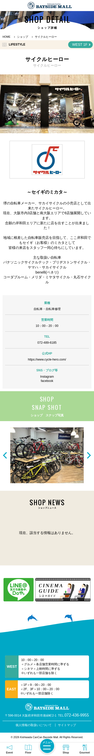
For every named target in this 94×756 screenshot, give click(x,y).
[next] (88, 455)
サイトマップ (67, 725)
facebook (47, 381)
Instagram (47, 376)
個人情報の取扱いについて (34, 725)
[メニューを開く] (47, 745)
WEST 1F (81, 44)
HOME (7, 36)
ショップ (22, 36)
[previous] (5, 455)
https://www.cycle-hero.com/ (47, 359)
